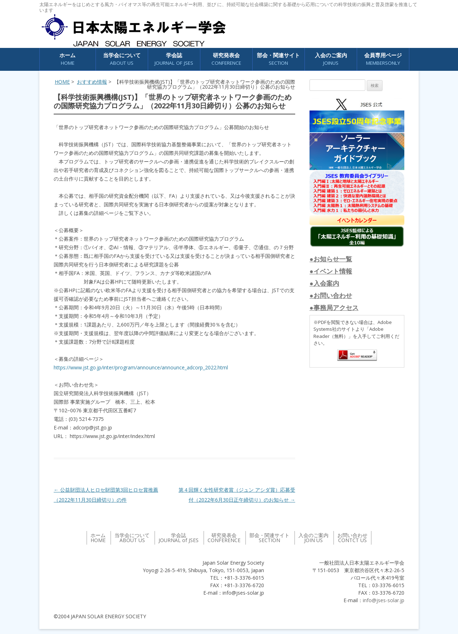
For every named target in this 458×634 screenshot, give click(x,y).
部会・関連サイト (278, 59)
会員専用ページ (383, 59)
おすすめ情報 (92, 81)
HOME (62, 81)
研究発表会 (226, 59)
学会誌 (174, 59)
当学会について (122, 59)
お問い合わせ (352, 538)
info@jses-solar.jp (383, 600)
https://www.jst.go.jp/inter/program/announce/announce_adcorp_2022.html (141, 367)
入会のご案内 (331, 59)
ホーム (67, 59)
